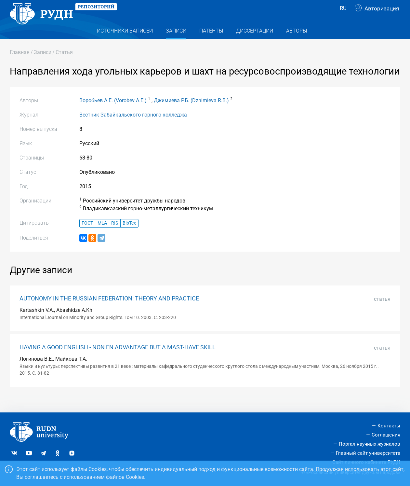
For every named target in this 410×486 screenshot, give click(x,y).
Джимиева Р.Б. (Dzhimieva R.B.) (191, 113)
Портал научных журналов (369, 444)
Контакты (388, 426)
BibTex (129, 236)
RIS (114, 236)
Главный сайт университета (368, 453)
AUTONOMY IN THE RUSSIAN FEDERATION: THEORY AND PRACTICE (109, 311)
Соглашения (386, 435)
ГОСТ (87, 236)
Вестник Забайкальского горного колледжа (133, 128)
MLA (102, 236)
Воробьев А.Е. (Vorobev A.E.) (113, 113)
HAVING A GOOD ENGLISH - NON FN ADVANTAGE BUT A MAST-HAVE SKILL (118, 360)
